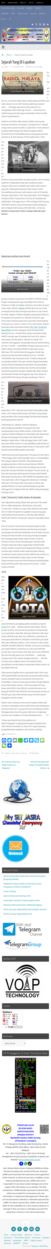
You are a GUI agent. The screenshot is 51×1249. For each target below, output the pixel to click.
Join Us (31, 3)
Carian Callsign (9, 891)
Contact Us (39, 3)
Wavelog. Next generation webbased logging (22, 905)
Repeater (29, 8)
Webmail (38, 8)
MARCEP (42, 13)
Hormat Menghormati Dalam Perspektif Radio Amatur (39, 765)
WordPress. (44, 1246)
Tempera (34, 1246)
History (9, 55)
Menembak (5, 13)
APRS (13, 13)
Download (20, 8)
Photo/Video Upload (8, 8)
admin (6, 67)
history (24, 753)
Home (3, 3)
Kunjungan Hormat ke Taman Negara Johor (21, 900)
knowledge (38, 67)
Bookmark (35, 753)
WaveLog (33, 13)
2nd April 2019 (18, 67)
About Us (23, 3)
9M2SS (21, 308)
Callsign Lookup (22, 13)
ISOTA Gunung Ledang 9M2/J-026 (17, 914)
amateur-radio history (13, 753)
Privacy (3, 19)
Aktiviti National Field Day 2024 (17, 896)
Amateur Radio (13, 3)
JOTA (3, 627)
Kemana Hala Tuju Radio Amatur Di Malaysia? (11, 765)
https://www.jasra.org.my (29, 1160)
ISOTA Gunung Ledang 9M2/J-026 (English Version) (25, 909)
